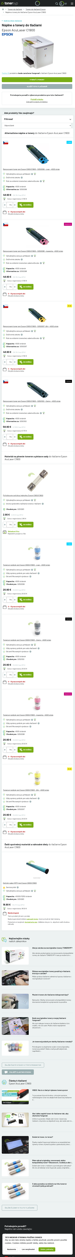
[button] (57, 3)
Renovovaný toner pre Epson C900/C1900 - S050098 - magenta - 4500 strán (33, 251)
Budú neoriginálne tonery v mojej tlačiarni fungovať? (49, 1019)
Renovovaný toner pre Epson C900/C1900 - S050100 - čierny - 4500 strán (32, 401)
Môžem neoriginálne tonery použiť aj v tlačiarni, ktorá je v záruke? (51, 972)
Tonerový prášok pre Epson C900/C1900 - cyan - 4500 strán (26, 565)
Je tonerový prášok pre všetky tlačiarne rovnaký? (52, 1042)
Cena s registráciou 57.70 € (17, 431)
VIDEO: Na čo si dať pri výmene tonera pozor (50, 1090)
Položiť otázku (37, 99)
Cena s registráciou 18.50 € (17, 909)
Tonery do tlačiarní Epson (36, 9)
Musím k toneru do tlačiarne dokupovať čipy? (50, 995)
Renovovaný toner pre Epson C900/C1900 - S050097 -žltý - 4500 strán (30, 326)
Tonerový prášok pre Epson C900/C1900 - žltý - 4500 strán (26, 790)
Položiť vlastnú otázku (18, 1072)
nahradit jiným (32, 919)
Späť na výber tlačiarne (13, 21)
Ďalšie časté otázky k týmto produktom (23, 1065)
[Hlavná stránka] (9, 3)
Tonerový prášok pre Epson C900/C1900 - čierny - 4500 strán (27, 640)
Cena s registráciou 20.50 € (17, 594)
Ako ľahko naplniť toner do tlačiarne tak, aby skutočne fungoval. (50, 1115)
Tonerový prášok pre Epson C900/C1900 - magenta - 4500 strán (28, 715)
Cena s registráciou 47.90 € (17, 199)
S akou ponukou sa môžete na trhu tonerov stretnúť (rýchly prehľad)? (49, 1185)
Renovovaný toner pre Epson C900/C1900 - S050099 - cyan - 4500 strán (31, 169)
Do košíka (25, 204)
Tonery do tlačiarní (15, 9)
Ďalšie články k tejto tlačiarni (19, 1208)
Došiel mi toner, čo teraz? (42, 1137)
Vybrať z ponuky (37, 80)
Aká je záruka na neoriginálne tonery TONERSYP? (52, 948)
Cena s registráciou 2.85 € (16, 519)
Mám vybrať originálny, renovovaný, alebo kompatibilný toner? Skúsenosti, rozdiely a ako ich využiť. (52, 1161)
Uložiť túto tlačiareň (37, 86)
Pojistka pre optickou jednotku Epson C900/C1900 (23, 495)
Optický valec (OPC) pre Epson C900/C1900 (20, 883)
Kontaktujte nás (31, 922)
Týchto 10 (5, 73)
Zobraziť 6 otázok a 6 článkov (37, 102)
